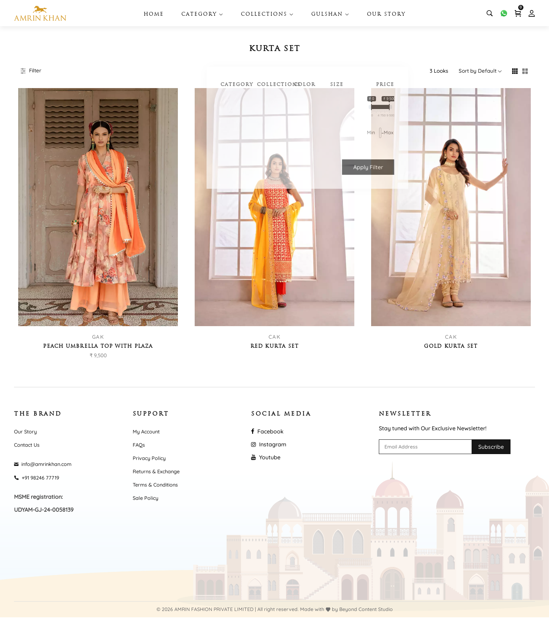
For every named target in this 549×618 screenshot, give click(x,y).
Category (202, 14)
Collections (267, 14)
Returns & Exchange (159, 471)
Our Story (386, 14)
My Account (148, 430)
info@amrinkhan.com (46, 464)
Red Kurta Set (275, 346)
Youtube (265, 456)
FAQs (139, 444)
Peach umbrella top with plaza (98, 346)
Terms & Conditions (158, 485)
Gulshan (330, 14)
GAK (98, 336)
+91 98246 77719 (38, 477)
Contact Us (28, 444)
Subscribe (491, 446)
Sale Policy (147, 498)
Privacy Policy (151, 457)
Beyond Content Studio (366, 610)
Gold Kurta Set (451, 346)
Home (154, 14)
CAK (275, 336)
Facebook (267, 430)
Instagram (268, 443)
